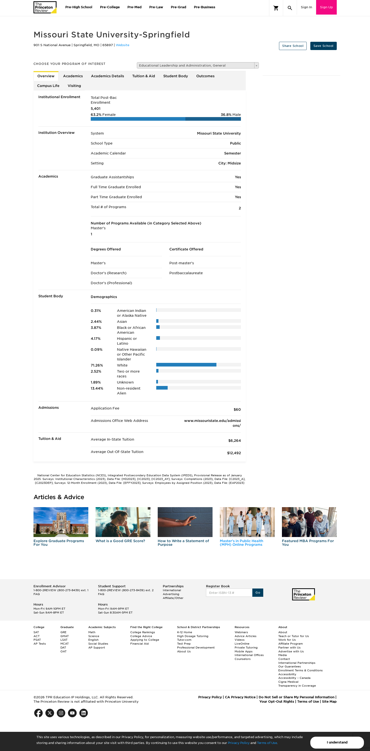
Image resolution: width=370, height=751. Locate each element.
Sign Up (326, 7)
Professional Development (196, 647)
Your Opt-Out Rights (276, 701)
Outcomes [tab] (205, 76)
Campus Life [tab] (48, 86)
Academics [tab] (73, 76)
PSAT (37, 639)
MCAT (64, 643)
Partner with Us (289, 647)
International (172, 590)
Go (257, 592)
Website (122, 45)
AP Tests (39, 643)
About (282, 632)
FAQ (36, 594)
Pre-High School (78, 7)
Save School (323, 46)
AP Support (96, 647)
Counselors (243, 659)
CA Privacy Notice (240, 697)
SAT (36, 632)
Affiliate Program (290, 643)
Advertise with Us (291, 651)
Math (91, 632)
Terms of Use (267, 743)
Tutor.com (184, 639)
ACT (36, 636)
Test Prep (184, 643)
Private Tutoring (246, 647)
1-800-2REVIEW (60, 590)
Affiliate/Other (173, 598)
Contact (284, 659)
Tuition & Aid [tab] (143, 76)
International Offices (249, 655)
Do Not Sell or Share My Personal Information (296, 697)
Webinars (241, 632)
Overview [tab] (46, 76)
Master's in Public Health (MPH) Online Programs (241, 542)
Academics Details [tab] (107, 76)
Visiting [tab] (74, 86)
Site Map (329, 701)
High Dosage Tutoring (192, 636)
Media (282, 655)
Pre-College (110, 7)
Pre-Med (134, 7)
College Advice (141, 636)
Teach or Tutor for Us (293, 636)
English (93, 639)
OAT (63, 651)
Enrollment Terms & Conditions (300, 670)
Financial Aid (139, 643)
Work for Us (287, 639)
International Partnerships (296, 663)
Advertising (171, 594)
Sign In (306, 7)
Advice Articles (245, 636)
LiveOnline (242, 643)
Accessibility (287, 674)
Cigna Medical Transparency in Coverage (297, 683)
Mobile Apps (244, 651)
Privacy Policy (239, 743)
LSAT (63, 639)
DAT (63, 647)
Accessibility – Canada (294, 678)
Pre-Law (156, 7)
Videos (240, 639)
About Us (184, 651)
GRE (63, 632)
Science (93, 636)
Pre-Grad (178, 7)
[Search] (290, 8)
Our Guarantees (289, 666)
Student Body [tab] (175, 76)
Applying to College (144, 639)
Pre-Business (204, 7)
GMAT (64, 636)
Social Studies (98, 643)
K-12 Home (184, 632)
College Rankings (142, 632)
